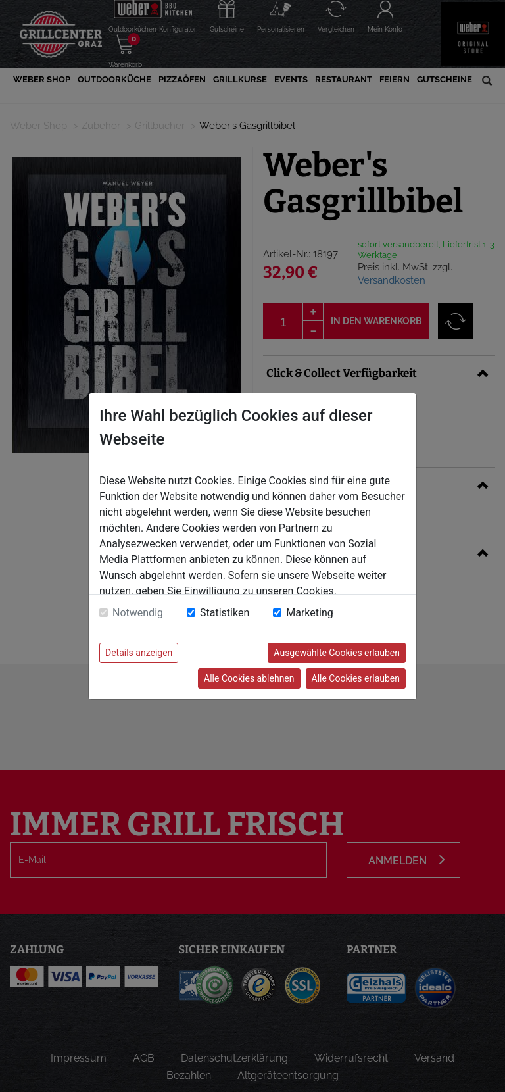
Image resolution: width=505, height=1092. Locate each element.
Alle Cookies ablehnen (249, 678)
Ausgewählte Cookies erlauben (337, 652)
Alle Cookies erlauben (356, 678)
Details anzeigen (138, 652)
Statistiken (224, 613)
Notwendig (137, 613)
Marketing (309, 613)
